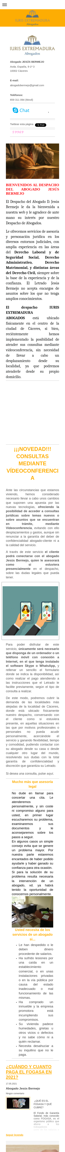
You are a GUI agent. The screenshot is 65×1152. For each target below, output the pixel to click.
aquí (50, 773)
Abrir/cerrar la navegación (32, 4)
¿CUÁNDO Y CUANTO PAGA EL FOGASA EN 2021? (29, 1072)
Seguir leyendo (14, 1135)
